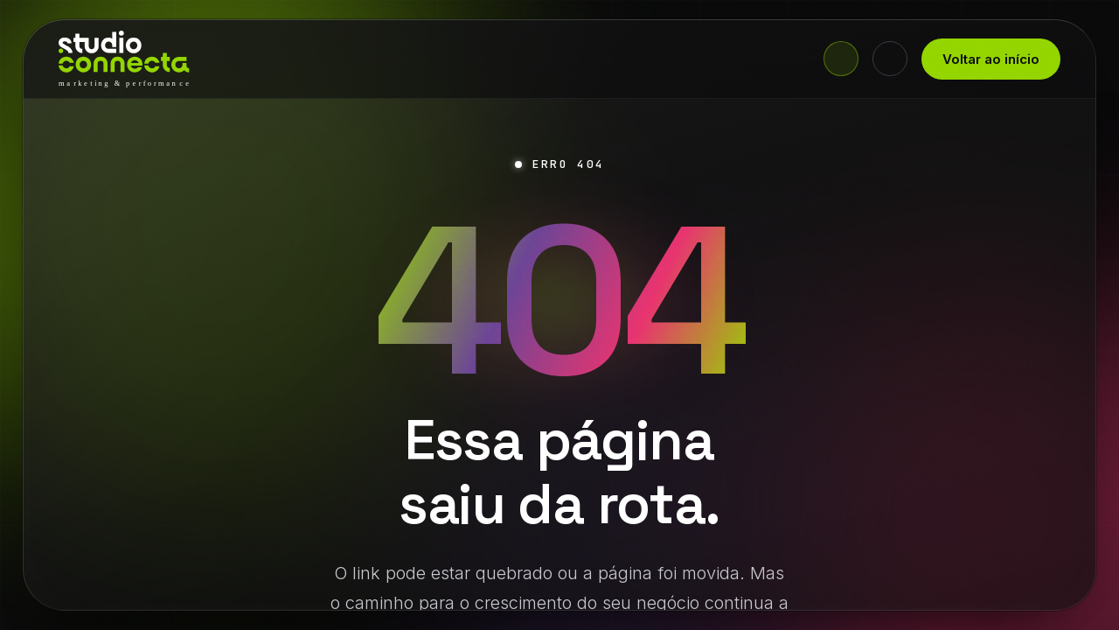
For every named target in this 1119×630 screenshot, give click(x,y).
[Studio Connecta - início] (124, 59)
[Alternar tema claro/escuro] (889, 58)
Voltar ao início (990, 59)
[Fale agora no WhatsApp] (841, 58)
